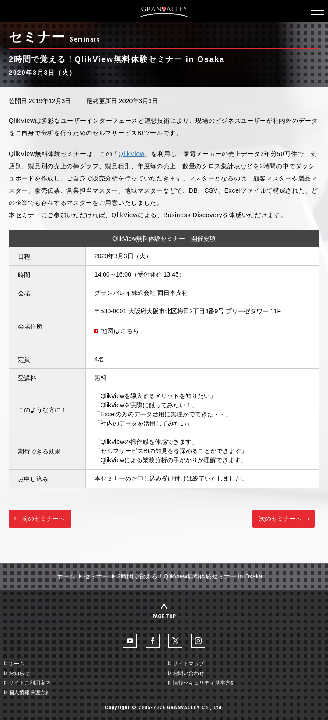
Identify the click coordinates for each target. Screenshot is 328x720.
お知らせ (19, 673)
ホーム (66, 576)
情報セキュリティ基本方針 (204, 683)
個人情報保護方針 (30, 692)
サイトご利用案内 (30, 683)
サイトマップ (188, 664)
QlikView (132, 153)
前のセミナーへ (43, 518)
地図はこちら (120, 330)
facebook (153, 641)
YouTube (130, 641)
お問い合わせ (188, 673)
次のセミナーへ (280, 518)
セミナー (96, 576)
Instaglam (198, 641)
